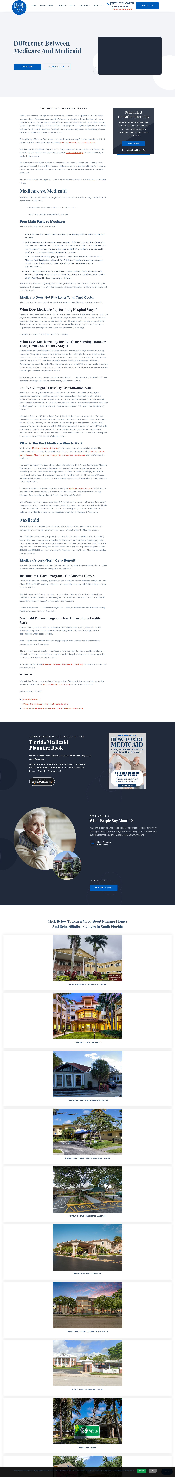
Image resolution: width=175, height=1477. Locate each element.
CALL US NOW (27, 67)
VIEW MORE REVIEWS (103, 888)
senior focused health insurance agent (77, 142)
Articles (62, 6)
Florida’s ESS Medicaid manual (56, 684)
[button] (47, 6)
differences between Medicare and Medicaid (62, 664)
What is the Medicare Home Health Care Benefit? (45, 704)
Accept (141, 1471)
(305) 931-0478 (122, 3)
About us (98, 6)
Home (34, 6)
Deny (153, 1471)
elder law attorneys (74, 152)
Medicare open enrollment (81, 488)
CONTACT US (147, 5)
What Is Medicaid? (31, 699)
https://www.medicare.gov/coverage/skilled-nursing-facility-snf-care (53, 708)
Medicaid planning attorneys (45, 448)
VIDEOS (72, 6)
